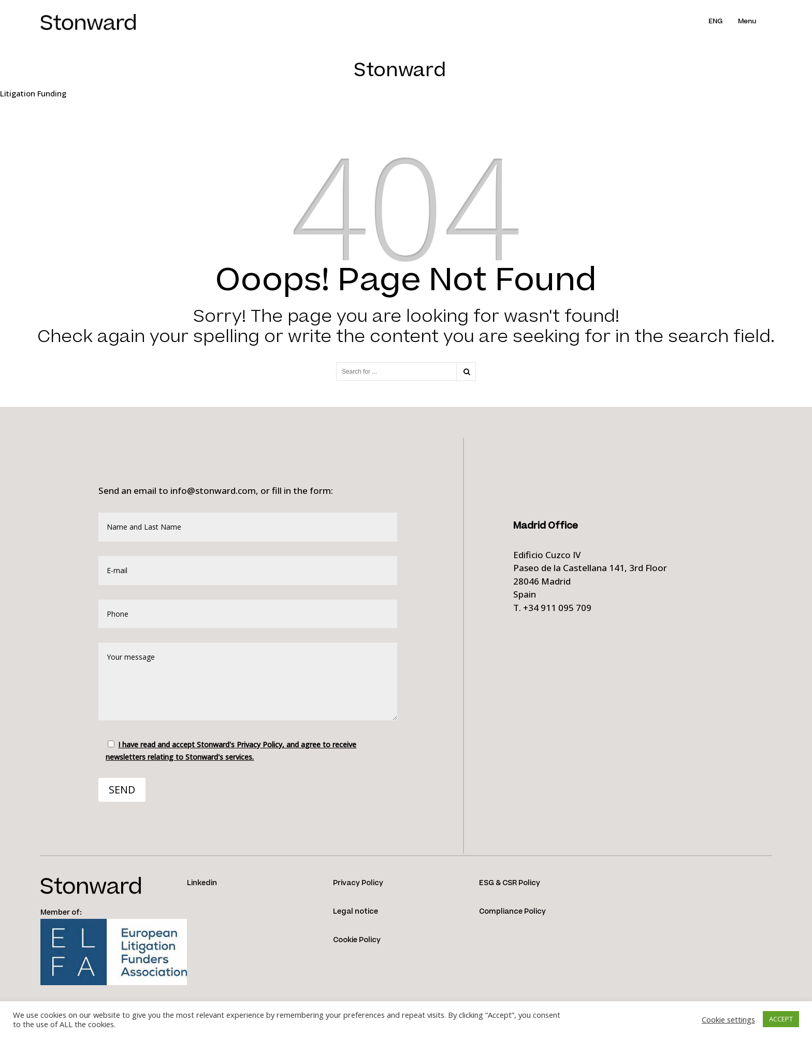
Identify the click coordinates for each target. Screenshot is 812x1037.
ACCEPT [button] (781, 1019)
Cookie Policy (357, 940)
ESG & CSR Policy (509, 883)
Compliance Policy (512, 911)
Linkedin (202, 883)
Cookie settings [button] (728, 1019)
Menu (747, 21)
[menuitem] (723, 21)
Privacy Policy (358, 883)
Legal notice (355, 911)
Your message (247, 681)
